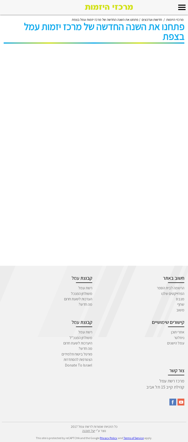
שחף (180, 304)
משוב (180, 310)
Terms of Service (133, 438)
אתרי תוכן (177, 332)
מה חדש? (85, 304)
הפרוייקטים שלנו (172, 293)
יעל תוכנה (88, 431)
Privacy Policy (108, 438)
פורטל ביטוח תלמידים (77, 354)
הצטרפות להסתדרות (78, 359)
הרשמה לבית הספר (170, 287)
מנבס (180, 299)
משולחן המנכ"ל (81, 337)
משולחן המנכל (81, 293)
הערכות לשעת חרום (78, 299)
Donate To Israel (78, 365)
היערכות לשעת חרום (77, 343)
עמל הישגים (175, 343)
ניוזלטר (179, 337)
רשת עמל (85, 287)
